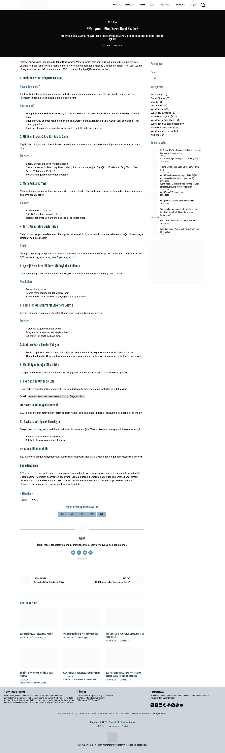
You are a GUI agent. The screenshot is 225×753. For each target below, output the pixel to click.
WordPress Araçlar (161, 112)
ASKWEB (100, 726)
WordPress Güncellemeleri (85, 679)
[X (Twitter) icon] (85, 552)
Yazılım (155, 134)
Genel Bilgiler (40, 637)
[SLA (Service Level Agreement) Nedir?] (39, 618)
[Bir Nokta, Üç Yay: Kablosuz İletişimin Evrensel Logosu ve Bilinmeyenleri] (154, 152)
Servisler (131, 5)
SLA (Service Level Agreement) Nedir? (36, 633)
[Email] (181, 705)
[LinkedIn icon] (73, 552)
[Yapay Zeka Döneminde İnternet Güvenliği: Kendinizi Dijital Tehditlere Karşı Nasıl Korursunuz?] (154, 211)
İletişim (192, 5)
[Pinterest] (82, 514)
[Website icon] (79, 552)
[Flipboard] (101, 514)
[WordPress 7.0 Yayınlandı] (154, 195)
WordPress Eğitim (38, 682)
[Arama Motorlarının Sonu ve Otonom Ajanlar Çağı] (154, 169)
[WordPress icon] (90, 552)
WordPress (25, 682)
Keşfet (143, 5)
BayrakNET (114, 722)
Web (35, 500)
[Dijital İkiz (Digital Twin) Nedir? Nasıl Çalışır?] (154, 161)
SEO (24, 500)
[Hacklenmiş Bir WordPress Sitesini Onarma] (82, 657)
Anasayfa (117, 5)
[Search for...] (169, 72)
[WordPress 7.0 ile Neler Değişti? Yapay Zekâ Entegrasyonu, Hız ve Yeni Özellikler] (154, 186)
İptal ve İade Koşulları (108, 714)
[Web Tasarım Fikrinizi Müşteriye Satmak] (82, 618)
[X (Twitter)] (72, 514)
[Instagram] (156, 705)
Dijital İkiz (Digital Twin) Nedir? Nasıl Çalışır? (179, 158)
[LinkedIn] (91, 514)
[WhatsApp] (177, 705)
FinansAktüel (113, 726)
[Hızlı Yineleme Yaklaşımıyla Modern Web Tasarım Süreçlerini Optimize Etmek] (124, 657)
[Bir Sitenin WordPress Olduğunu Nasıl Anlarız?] (39, 657)
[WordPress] (169, 705)
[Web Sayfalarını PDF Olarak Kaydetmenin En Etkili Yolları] (124, 618)
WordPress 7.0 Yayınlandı (171, 192)
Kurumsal (181, 5)
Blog (154, 5)
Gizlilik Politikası (66, 714)
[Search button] (155, 78)
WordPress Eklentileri (162, 120)
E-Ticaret (156, 94)
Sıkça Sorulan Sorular (130, 714)
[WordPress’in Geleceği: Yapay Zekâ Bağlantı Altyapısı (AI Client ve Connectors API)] (154, 178)
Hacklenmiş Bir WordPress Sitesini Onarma (81, 672)
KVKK (94, 714)
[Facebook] (62, 514)
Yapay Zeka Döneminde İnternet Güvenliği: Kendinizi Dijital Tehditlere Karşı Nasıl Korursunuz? (179, 212)
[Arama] (203, 5)
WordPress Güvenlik (162, 127)
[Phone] (173, 705)
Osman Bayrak (128, 722)
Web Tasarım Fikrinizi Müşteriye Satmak (80, 633)
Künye (164, 714)
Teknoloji (156, 105)
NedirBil (126, 726)
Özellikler (167, 5)
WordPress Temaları (162, 131)
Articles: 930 (82, 559)
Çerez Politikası (83, 714)
